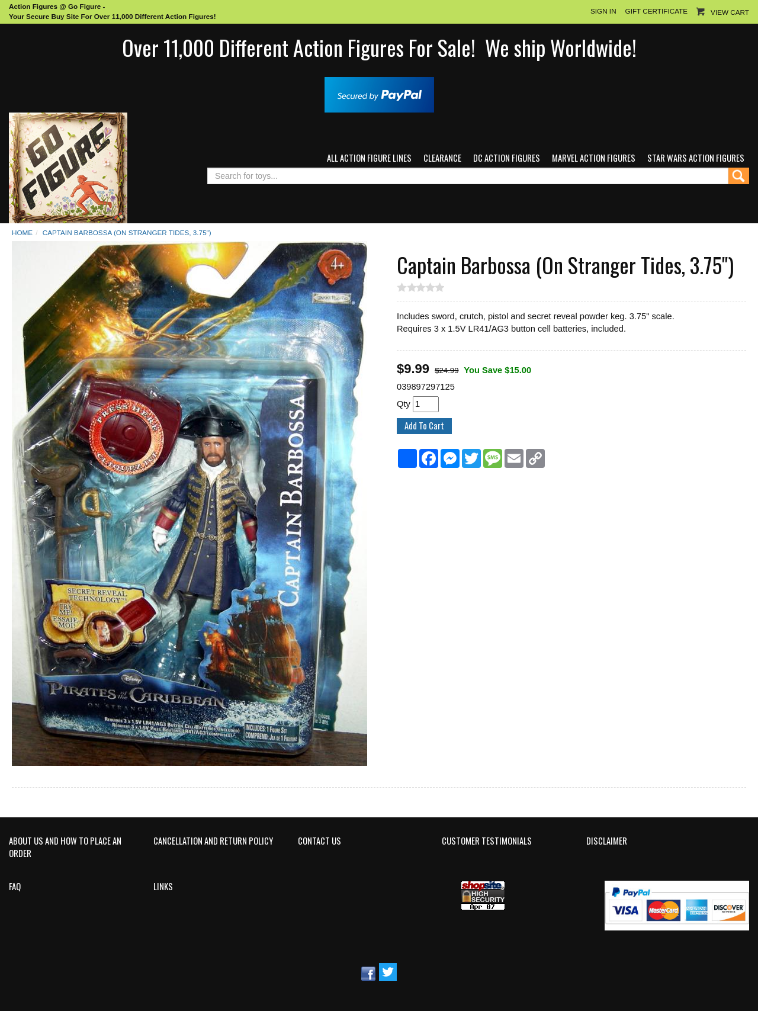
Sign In (603, 11)
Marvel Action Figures (593, 158)
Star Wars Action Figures (695, 158)
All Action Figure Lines (369, 158)
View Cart (730, 12)
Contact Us (319, 841)
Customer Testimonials (487, 841)
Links (163, 887)
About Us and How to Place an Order (65, 847)
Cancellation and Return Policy (213, 841)
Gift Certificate (656, 11)
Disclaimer (606, 841)
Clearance (442, 158)
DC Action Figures (506, 158)
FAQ (15, 887)
